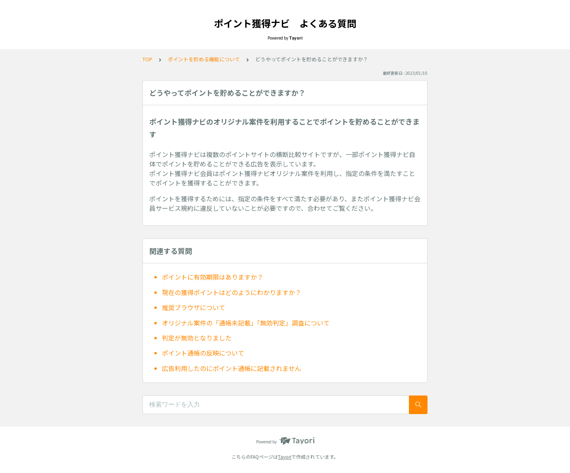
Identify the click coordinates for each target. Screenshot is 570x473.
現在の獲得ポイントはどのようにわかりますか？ (231, 292)
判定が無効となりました (197, 337)
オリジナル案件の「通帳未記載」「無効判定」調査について (246, 322)
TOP (147, 59)
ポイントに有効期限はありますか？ (212, 277)
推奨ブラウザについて (193, 307)
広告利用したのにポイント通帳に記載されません (231, 368)
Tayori (284, 456)
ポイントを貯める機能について (204, 59)
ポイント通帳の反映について (203, 353)
